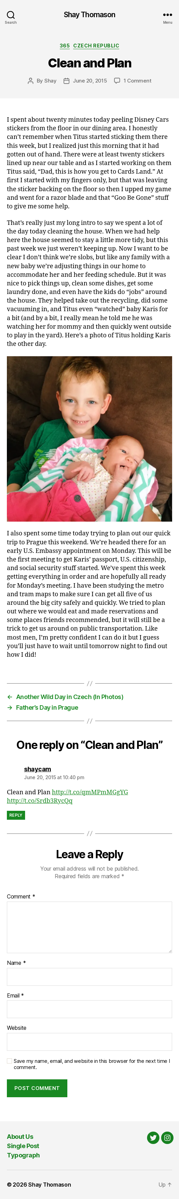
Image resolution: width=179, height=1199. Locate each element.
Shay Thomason (89, 14)
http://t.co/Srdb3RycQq (39, 801)
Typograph (23, 1155)
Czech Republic (96, 45)
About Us (20, 1136)
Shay (50, 80)
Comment (21, 897)
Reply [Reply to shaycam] (16, 815)
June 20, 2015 (90, 80)
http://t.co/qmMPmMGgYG (90, 792)
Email (15, 996)
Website (16, 1028)
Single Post (23, 1145)
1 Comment (138, 80)
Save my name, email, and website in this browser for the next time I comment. (92, 1064)
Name (16, 963)
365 (65, 45)
